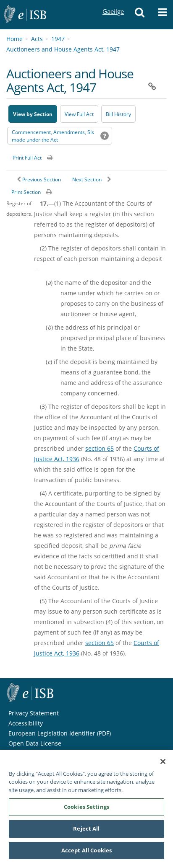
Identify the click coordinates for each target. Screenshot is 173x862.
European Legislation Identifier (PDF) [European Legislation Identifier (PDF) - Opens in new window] (59, 733)
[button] (139, 14)
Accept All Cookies (86, 853)
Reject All (86, 831)
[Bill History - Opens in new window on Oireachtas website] (118, 114)
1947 (58, 39)
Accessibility (25, 723)
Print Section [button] (26, 192)
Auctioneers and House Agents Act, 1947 (63, 49)
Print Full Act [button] (27, 157)
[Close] (163, 764)
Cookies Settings (86, 809)
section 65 (99, 448)
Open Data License (34, 743)
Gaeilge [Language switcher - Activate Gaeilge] (112, 3)
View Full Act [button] (79, 114)
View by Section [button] (32, 114)
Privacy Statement (33, 713)
